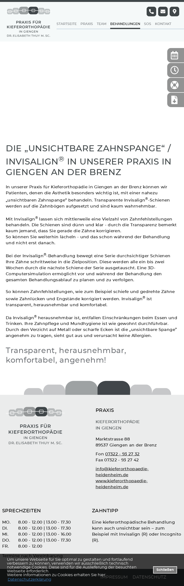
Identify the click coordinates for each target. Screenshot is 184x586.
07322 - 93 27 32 (122, 454)
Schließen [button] (165, 570)
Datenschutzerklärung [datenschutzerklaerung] (29, 579)
